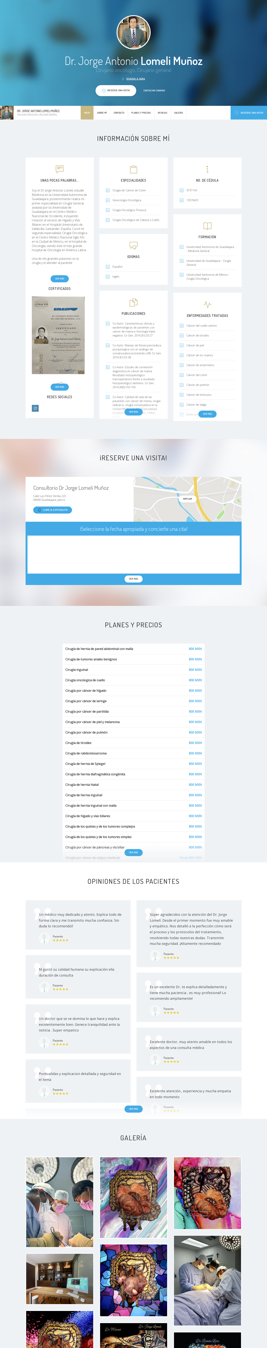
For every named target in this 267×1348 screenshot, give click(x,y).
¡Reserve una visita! (248, 113)
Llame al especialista (52, 510)
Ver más (59, 278)
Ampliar (187, 498)
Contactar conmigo (154, 90)
